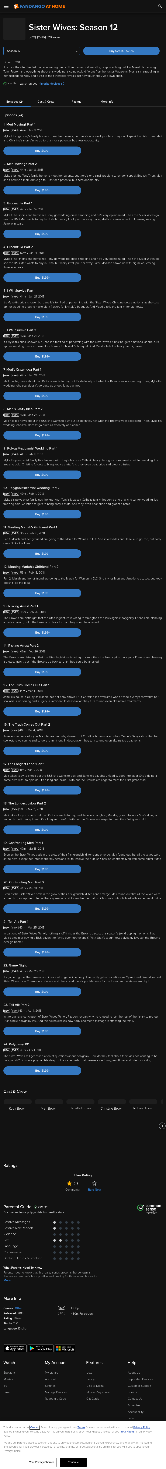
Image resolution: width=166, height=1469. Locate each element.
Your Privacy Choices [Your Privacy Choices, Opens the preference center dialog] (41, 1462)
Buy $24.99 (128, 47)
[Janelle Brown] (80, 1121)
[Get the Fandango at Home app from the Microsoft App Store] (65, 1344)
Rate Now (94, 1185)
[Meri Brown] (49, 1121)
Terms (81, 1427)
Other (19, 1304)
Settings (50, 1381)
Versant (34, 1427)
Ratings (76, 97)
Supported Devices (140, 1375)
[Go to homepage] (39, 6)
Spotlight (9, 1368)
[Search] (160, 6)
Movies (8, 1375)
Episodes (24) (15, 97)
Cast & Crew (46, 97)
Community (72, 1185)
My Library (51, 1368)
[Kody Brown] (17, 1121)
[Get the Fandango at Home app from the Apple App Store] (15, 1344)
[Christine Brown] (112, 1121)
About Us (134, 1368)
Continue (73, 1462)
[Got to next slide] (162, 1121)
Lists (89, 1368)
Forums (132, 1388)
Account (50, 1375)
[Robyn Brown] (143, 1121)
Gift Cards (92, 1394)
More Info (107, 97)
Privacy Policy (141, 1427)
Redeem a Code (55, 1394)
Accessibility (135, 1407)
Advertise (134, 1401)
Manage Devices (56, 1388)
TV (5, 1381)
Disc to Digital (95, 1381)
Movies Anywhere (98, 1388)
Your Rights (127, 1431)
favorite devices (51, 79)
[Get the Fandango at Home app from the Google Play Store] (41, 1344)
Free (7, 1388)
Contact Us (135, 1394)
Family (90, 1375)
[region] (83, 1445)
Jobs (131, 1414)
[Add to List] (160, 33)
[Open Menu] (6, 6)
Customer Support (139, 1381)
